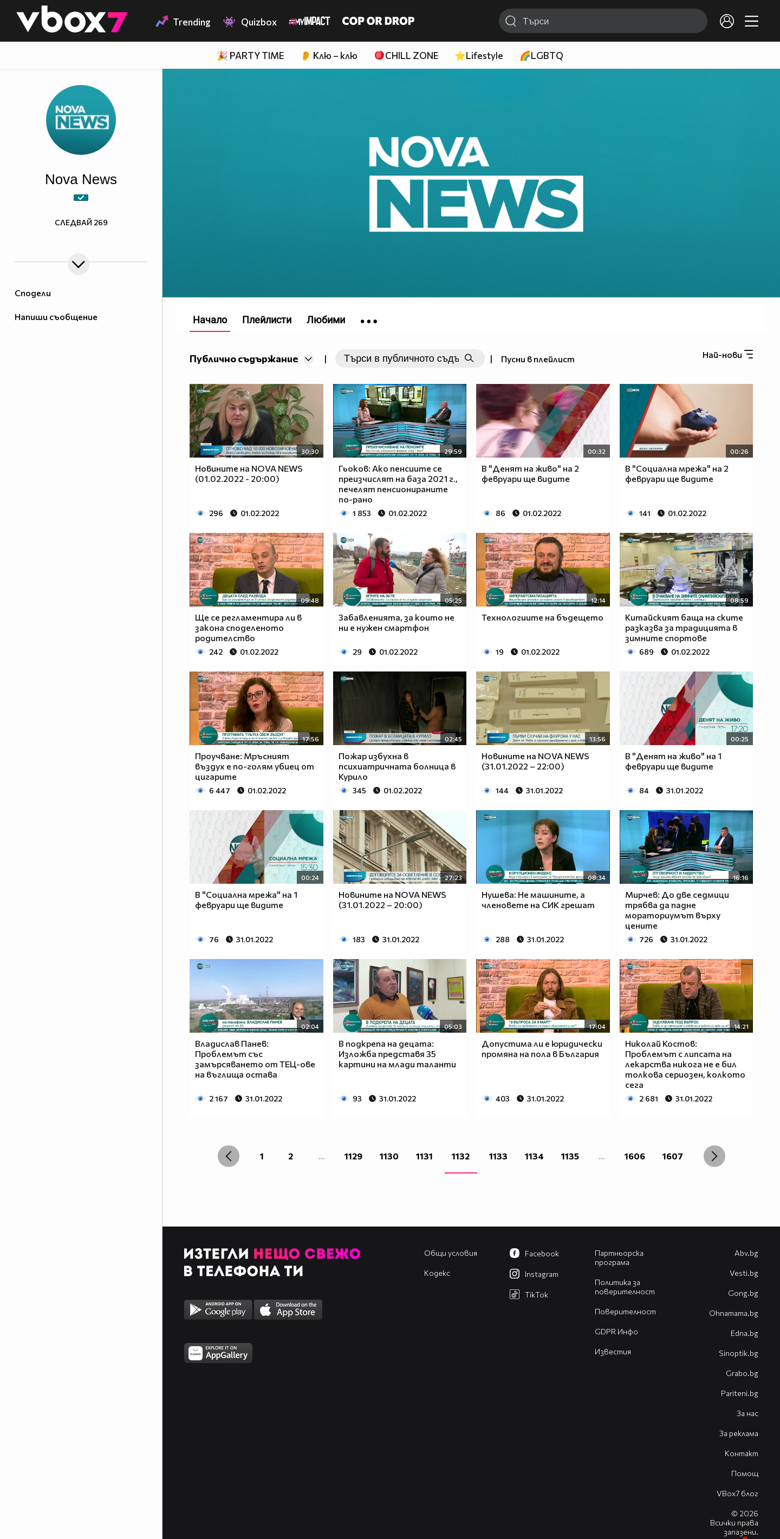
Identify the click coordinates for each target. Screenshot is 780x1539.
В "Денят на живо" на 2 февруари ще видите (530, 473)
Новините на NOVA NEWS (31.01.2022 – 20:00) (392, 899)
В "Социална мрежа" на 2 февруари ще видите (677, 473)
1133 (498, 1156)
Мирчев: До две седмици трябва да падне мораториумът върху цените (677, 909)
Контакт (741, 1453)
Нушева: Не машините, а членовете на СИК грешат (538, 899)
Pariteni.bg (739, 1393)
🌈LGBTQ (541, 55)
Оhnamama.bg (733, 1313)
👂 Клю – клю (329, 55)
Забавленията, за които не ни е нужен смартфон (396, 622)
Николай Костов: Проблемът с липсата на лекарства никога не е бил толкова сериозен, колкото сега (685, 1064)
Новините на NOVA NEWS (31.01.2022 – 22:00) (535, 761)
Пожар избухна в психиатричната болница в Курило (397, 766)
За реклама (738, 1433)
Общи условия (450, 1252)
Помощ (744, 1473)
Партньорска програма (619, 1257)
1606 (635, 1156)
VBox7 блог (737, 1493)
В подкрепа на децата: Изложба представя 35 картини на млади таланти (397, 1053)
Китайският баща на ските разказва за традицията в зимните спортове (684, 627)
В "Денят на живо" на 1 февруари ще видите (673, 761)
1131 (424, 1156)
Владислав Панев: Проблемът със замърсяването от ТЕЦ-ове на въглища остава (255, 1058)
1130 (389, 1156)
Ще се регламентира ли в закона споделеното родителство (248, 627)
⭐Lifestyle (478, 55)
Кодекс (437, 1272)
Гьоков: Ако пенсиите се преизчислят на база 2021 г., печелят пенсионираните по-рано (398, 483)
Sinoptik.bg (738, 1353)
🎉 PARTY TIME (250, 55)
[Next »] (714, 1156)
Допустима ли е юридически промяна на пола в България (542, 1048)
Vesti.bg (744, 1272)
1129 (353, 1156)
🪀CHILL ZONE (406, 55)
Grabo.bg (742, 1373)
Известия (613, 1351)
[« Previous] (228, 1156)
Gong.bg (743, 1292)
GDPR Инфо (616, 1331)
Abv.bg (746, 1252)
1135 (570, 1156)
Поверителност (625, 1311)
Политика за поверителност (625, 1286)
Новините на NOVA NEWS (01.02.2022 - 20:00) (249, 473)
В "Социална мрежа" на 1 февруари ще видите (246, 899)
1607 (672, 1156)
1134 (534, 1156)
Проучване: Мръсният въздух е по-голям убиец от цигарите (254, 766)
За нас (747, 1413)
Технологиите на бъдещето (542, 617)
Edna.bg (744, 1333)
